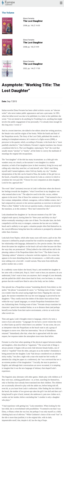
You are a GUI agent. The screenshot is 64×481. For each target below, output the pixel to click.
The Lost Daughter (33, 21)
